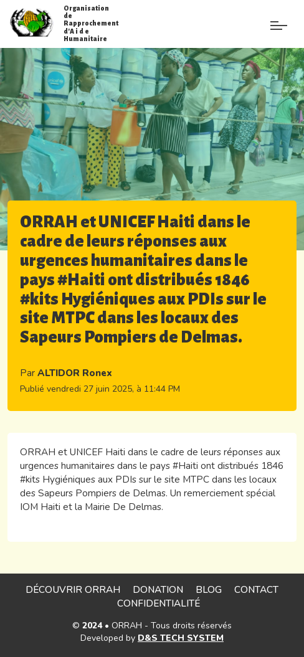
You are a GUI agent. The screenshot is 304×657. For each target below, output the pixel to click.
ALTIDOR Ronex (74, 372)
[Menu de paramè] (250, 28)
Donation (158, 589)
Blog (209, 589)
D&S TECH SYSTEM (181, 638)
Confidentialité (158, 603)
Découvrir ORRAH (73, 589)
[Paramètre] (279, 17)
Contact (256, 589)
